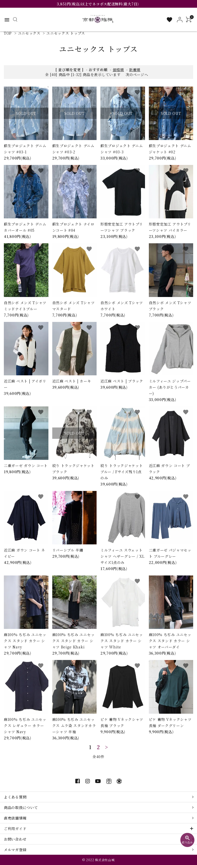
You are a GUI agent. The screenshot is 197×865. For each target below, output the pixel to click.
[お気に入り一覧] (169, 19)
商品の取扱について (21, 807)
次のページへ (137, 74)
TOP (8, 33)
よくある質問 (15, 796)
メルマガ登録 (15, 849)
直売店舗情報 (15, 818)
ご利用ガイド (15, 828)
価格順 (118, 69)
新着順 (134, 69)
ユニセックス (29, 33)
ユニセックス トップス (65, 33)
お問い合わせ (15, 839)
